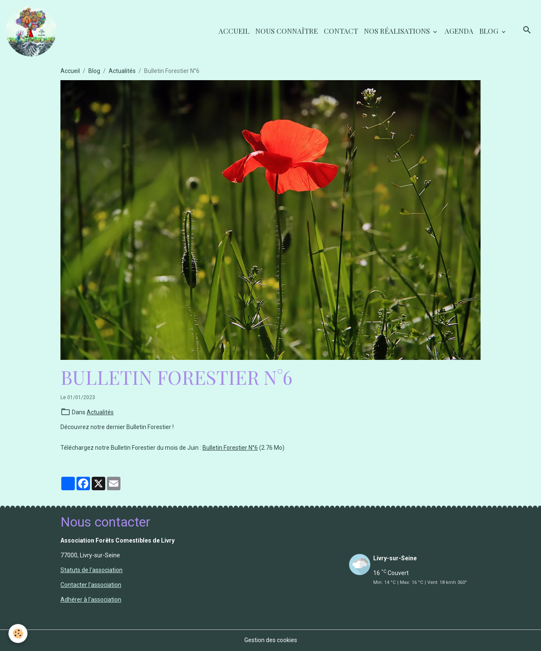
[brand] (32, 31)
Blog (489, 30)
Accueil (234, 30)
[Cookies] (17, 633)
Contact (341, 30)
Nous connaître (286, 30)
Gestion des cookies (270, 640)
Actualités (122, 71)
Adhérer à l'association (90, 599)
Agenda (459, 30)
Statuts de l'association (91, 570)
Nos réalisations (398, 30)
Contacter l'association (90, 584)
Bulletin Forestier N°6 (230, 447)
